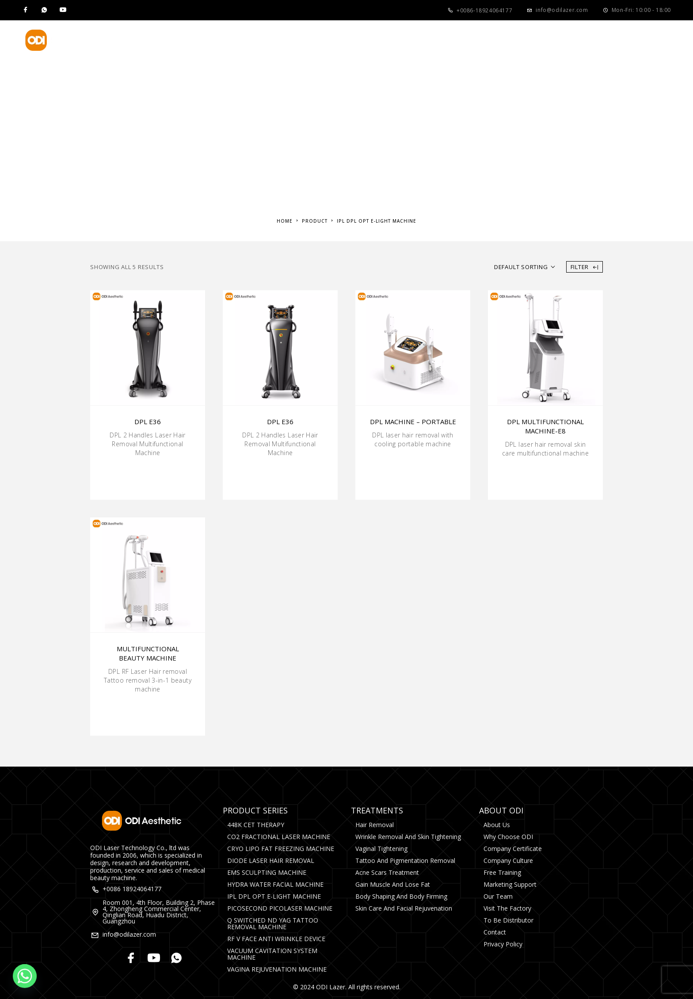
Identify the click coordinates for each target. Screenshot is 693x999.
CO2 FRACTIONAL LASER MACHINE (278, 836)
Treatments (290, 40)
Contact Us (505, 40)
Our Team (498, 896)
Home (174, 40)
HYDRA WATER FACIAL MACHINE (275, 884)
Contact (495, 932)
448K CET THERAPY (255, 824)
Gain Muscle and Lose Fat (392, 884)
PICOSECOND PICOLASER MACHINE (279, 908)
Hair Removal (374, 824)
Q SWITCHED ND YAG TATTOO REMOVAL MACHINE (272, 923)
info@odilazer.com (562, 10)
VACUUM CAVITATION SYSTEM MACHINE (272, 953)
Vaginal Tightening (381, 848)
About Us (360, 40)
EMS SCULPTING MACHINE (266, 872)
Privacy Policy (503, 944)
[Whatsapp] (44, 10)
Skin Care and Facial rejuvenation (403, 908)
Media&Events (434, 40)
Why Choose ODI (508, 836)
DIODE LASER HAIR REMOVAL (270, 860)
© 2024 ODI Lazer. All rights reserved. (346, 987)
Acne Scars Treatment (387, 872)
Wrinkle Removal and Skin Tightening (408, 836)
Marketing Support (510, 884)
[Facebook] (25, 10)
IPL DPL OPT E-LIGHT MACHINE (274, 896)
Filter (584, 267)
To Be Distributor (508, 920)
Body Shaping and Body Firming (401, 896)
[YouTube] (62, 10)
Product (222, 40)
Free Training (502, 872)
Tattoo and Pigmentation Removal (405, 860)
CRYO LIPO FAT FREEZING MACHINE (280, 848)
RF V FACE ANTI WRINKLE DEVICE (276, 938)
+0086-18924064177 (484, 10)
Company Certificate (513, 848)
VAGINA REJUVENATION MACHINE (277, 969)
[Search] (667, 40)
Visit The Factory (507, 908)
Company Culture (508, 860)
